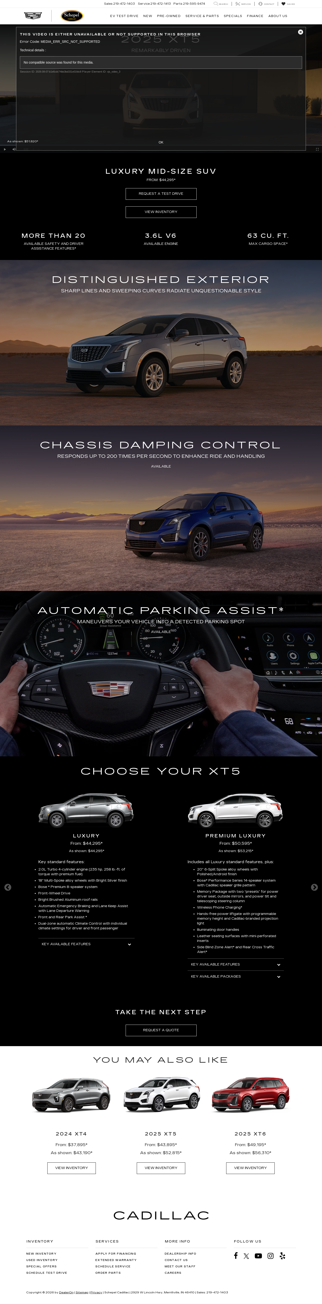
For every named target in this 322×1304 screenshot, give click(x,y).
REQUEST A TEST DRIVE (161, 194)
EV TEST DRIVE (124, 16)
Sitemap (82, 1292)
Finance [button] (255, 16)
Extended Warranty (116, 1260)
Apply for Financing (115, 1253)
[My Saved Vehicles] (288, 4)
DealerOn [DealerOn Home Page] (66, 1292)
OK (161, 142)
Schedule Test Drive (46, 1272)
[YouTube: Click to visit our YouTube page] (261, 1256)
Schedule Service (113, 1266)
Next (314, 887)
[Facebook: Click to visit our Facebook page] (238, 1256)
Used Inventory (42, 1260)
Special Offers (41, 1266)
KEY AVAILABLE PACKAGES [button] (235, 977)
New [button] (147, 16)
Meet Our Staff (180, 1266)
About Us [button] (278, 16)
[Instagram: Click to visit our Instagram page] (273, 1256)
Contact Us (176, 1260)
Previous (8, 887)
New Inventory (41, 1253)
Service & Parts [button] (202, 16)
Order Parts (108, 1272)
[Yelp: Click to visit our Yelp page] (284, 1256)
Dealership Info (181, 1253)
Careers (173, 1272)
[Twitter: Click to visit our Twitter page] (249, 1256)
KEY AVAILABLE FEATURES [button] (86, 944)
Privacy (96, 1292)
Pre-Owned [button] (169, 16)
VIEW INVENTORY (161, 212)
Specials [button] (233, 16)
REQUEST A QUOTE (161, 1030)
